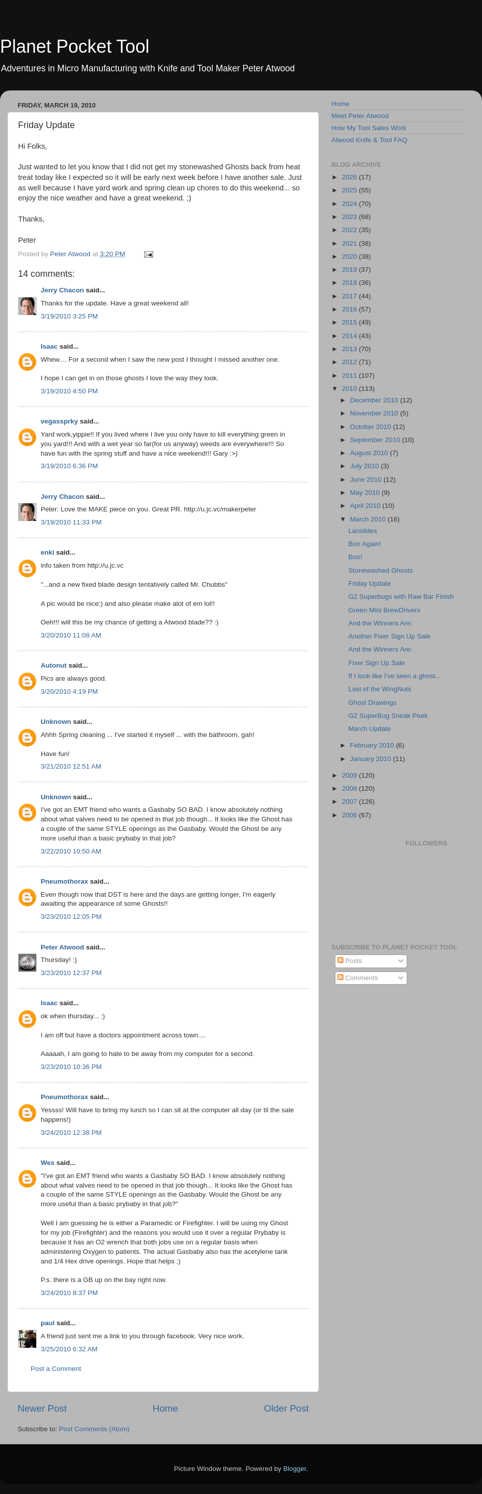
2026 (350, 177)
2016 (350, 309)
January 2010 (371, 759)
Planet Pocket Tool (75, 46)
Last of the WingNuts (379, 689)
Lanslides (362, 531)
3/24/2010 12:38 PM (71, 1132)
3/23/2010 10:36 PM (71, 1067)
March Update (369, 728)
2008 (350, 788)
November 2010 (375, 413)
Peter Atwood (62, 947)
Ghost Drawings (372, 702)
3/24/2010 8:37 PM (69, 1293)
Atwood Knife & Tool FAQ (369, 140)
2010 (350, 388)
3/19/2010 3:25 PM (69, 316)
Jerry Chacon (62, 290)
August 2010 (370, 453)
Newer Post (42, 1408)
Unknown (56, 721)
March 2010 (369, 519)
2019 (350, 269)
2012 (350, 362)
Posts (350, 961)
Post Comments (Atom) (94, 1429)
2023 (350, 217)
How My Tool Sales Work (369, 128)
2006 (350, 815)
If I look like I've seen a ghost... (394, 676)
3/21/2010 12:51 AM (71, 766)
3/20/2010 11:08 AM (71, 635)
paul (48, 1323)
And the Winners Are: (380, 623)
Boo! (355, 557)
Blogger (294, 1468)
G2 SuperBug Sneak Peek (388, 715)
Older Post (286, 1408)
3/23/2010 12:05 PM (71, 916)
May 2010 (366, 492)
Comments (357, 978)
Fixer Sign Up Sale (376, 663)
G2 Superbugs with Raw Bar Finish (401, 596)
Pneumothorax (64, 881)
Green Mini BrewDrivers (384, 610)
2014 (350, 336)
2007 (350, 801)
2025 (350, 190)
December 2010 (375, 400)
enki (47, 552)
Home (165, 1408)
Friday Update (369, 583)
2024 (350, 203)
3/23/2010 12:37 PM (71, 973)
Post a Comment (56, 1368)
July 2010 (365, 466)
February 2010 (373, 745)
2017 (350, 296)
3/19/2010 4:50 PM (69, 391)
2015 (350, 322)
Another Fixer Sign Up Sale (389, 636)
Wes (48, 1162)
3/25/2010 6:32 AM (69, 1349)
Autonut (54, 665)
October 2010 (371, 427)
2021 (350, 243)
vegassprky (59, 421)
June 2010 (367, 479)
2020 (350, 256)
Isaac (49, 346)
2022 (350, 230)
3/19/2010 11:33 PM (71, 522)
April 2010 (366, 505)
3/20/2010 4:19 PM (69, 691)
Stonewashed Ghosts (380, 570)
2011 (350, 375)
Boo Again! (364, 544)
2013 (350, 349)
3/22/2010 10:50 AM (71, 851)
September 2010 (376, 440)
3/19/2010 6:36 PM (69, 466)
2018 (350, 282)
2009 (350, 775)
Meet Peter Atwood (360, 116)
